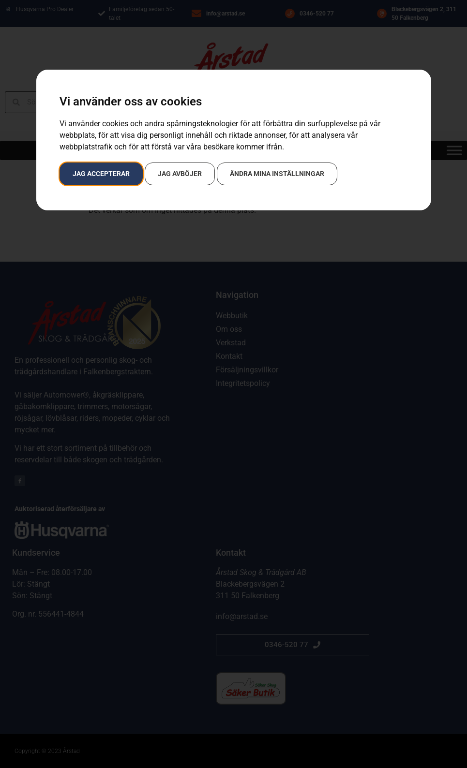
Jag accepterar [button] (101, 173)
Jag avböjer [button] (180, 173)
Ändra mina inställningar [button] (277, 173)
